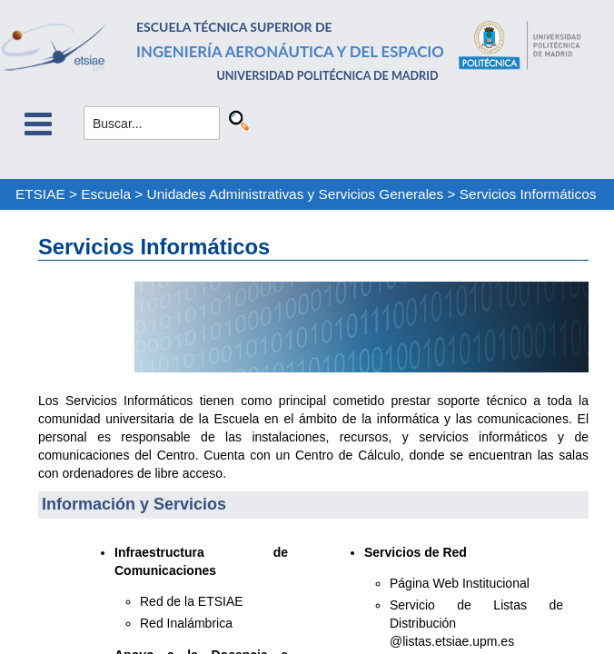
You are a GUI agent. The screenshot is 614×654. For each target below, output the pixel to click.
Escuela (106, 194)
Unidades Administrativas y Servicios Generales (295, 194)
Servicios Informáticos (528, 194)
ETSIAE (40, 194)
